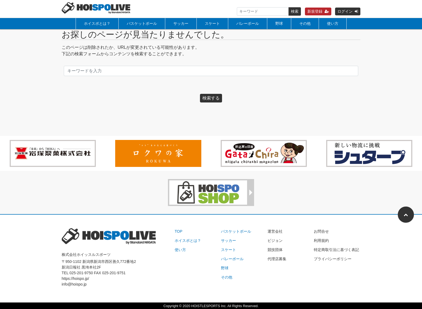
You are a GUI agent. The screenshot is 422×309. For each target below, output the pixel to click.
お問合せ (321, 231)
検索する (211, 98)
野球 (279, 23)
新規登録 (318, 11)
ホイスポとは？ (97, 23)
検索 (294, 11)
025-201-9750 (81, 273)
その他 (305, 23)
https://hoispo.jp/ (75, 278)
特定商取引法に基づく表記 (336, 250)
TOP (178, 231)
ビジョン (275, 240)
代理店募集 (277, 259)
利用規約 (321, 240)
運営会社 (275, 231)
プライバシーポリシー (332, 259)
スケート (212, 23)
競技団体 (275, 250)
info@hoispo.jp (74, 284)
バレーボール (247, 23)
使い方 (332, 23)
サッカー (180, 23)
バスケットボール (142, 23)
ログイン (347, 11)
